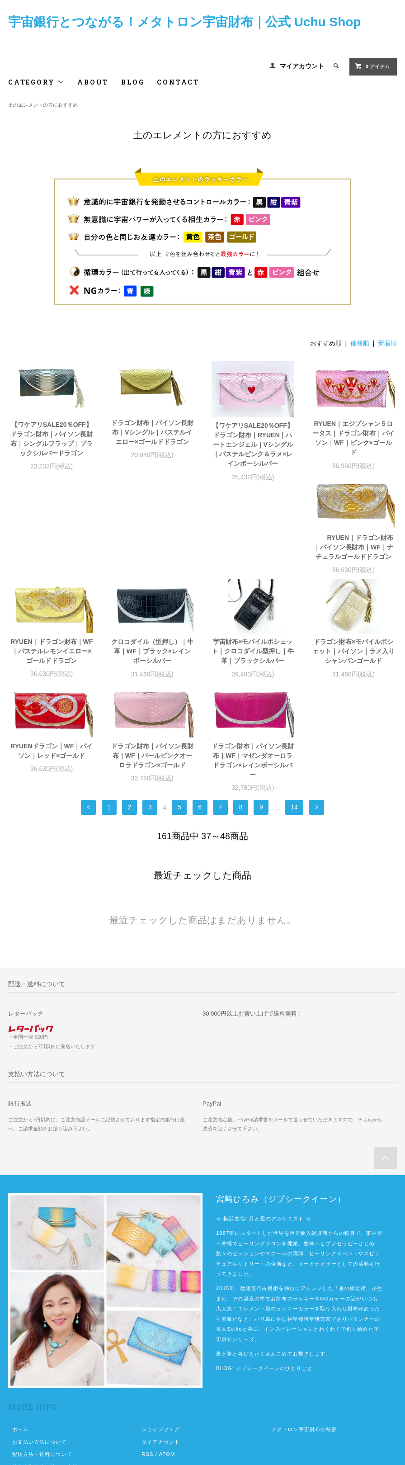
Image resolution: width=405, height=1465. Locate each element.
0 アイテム (372, 66)
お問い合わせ (28, 1399)
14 (294, 714)
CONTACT (178, 82)
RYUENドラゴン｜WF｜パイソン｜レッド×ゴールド (152, 658)
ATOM (167, 1361)
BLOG (132, 82)
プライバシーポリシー (39, 1386)
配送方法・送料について (42, 1361)
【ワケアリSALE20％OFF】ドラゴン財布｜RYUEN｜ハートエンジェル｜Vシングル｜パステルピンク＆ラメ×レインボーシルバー (252, 444)
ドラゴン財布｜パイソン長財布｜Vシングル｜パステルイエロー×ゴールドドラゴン (152, 432)
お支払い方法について (39, 1349)
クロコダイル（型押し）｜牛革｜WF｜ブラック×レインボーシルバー (253, 558)
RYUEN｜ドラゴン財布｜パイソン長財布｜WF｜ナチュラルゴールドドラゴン (52, 558)
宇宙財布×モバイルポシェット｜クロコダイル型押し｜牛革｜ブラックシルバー (353, 558)
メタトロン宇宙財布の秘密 (304, 1336)
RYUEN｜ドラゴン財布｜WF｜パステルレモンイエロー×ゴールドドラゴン (152, 558)
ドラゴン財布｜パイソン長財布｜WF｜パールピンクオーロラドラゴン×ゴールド (253, 663)
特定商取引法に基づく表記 (45, 1374)
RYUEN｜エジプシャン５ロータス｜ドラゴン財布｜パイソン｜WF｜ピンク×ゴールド (353, 438)
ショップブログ (160, 1336)
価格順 (359, 343)
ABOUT (92, 82)
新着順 (387, 343)
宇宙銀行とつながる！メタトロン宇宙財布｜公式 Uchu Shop (184, 22)
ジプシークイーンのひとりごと (274, 1275)
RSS (147, 1361)
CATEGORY (36, 82)
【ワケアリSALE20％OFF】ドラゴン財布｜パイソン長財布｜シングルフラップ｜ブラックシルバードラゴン (51, 439)
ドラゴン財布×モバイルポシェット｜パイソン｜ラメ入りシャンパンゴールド (51, 663)
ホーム (20, 1336)
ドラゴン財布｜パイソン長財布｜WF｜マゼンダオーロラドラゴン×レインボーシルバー (353, 667)
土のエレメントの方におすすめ (43, 105)
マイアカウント (302, 66)
